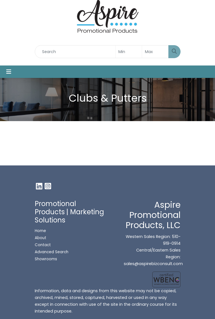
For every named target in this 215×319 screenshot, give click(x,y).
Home (40, 230)
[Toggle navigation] (9, 72)
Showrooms (46, 259)
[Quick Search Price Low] (128, 51)
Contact (43, 245)
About (40, 238)
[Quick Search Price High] (155, 51)
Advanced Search (51, 252)
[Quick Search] (75, 51)
